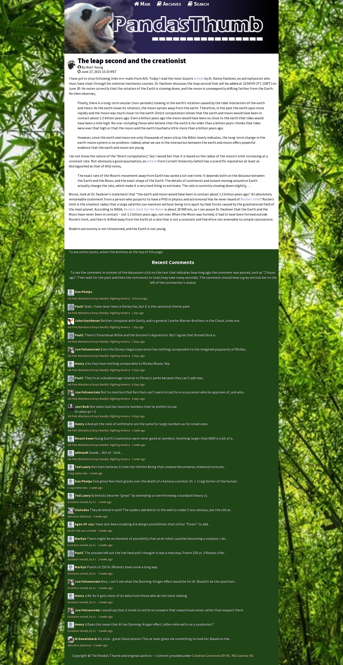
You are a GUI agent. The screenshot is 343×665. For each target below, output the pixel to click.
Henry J (81, 363)
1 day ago (138, 313)
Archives (169, 3)
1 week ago (138, 430)
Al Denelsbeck (86, 639)
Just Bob (82, 406)
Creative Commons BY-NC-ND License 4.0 (222, 655)
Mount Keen (84, 438)
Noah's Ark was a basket (82, 530)
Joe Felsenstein (87, 349)
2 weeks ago (100, 516)
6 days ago (138, 384)
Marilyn (80, 538)
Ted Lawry (83, 467)
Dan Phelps (83, 292)
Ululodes (82, 510)
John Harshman (87, 320)
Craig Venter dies (77, 473)
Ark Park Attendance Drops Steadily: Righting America (99, 298)
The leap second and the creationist (132, 60)
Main (142, 3)
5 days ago (138, 370)
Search (198, 3)
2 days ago (138, 341)
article (199, 78)
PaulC (79, 306)
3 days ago (138, 356)
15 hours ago (140, 298)
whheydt (81, 452)
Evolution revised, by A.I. (82, 502)
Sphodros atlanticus (79, 516)
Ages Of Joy (84, 524)
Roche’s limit (250, 199)
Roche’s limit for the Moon (144, 209)
